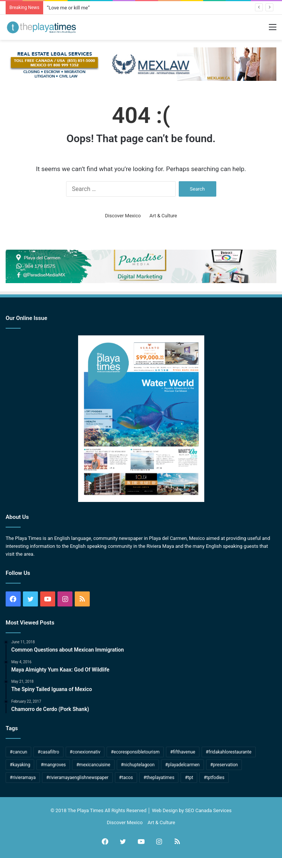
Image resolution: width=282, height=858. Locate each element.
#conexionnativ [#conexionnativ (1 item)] (85, 752)
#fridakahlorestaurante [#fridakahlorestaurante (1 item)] (229, 752)
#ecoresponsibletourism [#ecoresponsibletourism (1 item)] (135, 752)
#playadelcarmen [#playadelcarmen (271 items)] (182, 764)
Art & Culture (163, 215)
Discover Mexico (123, 215)
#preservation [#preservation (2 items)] (224, 764)
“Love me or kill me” (68, 8)
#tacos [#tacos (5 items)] (126, 777)
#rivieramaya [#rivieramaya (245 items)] (23, 777)
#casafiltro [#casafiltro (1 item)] (48, 752)
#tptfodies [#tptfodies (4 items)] (214, 777)
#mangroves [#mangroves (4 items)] (53, 764)
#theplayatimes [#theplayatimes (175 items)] (158, 777)
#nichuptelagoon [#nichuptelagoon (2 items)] (138, 764)
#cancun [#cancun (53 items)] (18, 752)
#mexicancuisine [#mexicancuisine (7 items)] (93, 764)
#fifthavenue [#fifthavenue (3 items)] (182, 752)
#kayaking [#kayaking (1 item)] (20, 764)
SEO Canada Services (208, 810)
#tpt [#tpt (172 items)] (189, 777)
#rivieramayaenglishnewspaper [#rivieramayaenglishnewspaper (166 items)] (77, 777)
